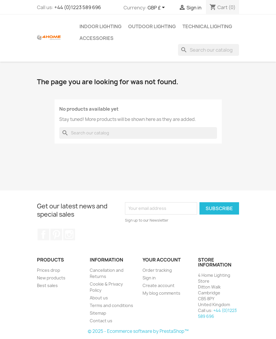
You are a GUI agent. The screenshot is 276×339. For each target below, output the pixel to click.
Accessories (96, 38)
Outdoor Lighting (152, 26)
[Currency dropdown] (157, 7)
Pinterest (56, 234)
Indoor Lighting (100, 26)
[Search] (208, 50)
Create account (159, 285)
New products (51, 278)
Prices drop (48, 270)
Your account (162, 260)
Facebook (43, 234)
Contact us (101, 320)
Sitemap (98, 313)
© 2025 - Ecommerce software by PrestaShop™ (138, 331)
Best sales (47, 285)
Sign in (149, 278)
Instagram (69, 234)
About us (99, 298)
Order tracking (157, 270)
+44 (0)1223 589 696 (77, 7)
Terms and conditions (111, 305)
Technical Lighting (207, 26)
